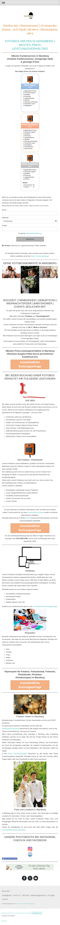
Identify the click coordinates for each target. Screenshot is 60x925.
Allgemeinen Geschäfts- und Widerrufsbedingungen (24, 903)
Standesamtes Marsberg (10, 728)
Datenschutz (11, 913)
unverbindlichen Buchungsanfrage (45, 606)
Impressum (4, 913)
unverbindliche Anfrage (35, 512)
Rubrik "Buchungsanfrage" (40, 256)
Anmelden (4, 921)
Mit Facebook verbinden (9, 858)
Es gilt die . (30, 233)
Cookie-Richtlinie (20, 913)
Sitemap (28, 913)
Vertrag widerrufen (37, 913)
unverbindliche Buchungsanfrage (13, 830)
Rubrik (28, 518)
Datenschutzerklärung (33, 233)
